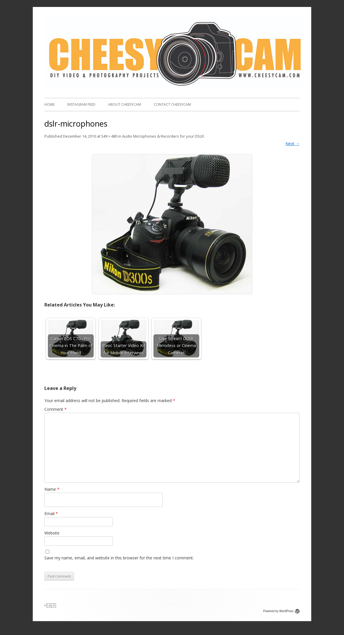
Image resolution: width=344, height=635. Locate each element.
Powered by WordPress (281, 611)
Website (51, 533)
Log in (51, 605)
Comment (55, 409)
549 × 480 (109, 136)
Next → (292, 143)
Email (51, 513)
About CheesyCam (124, 104)
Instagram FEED (81, 104)
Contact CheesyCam (172, 104)
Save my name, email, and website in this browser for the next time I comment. (119, 558)
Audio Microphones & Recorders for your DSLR (163, 136)
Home (49, 104)
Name (51, 489)
